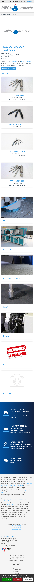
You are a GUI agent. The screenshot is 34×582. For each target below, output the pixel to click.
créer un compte (26, 62)
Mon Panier (17, 571)
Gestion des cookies (17, 556)
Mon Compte (17, 569)
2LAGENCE (22, 560)
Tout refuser (17, 579)
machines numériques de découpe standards (16, 484)
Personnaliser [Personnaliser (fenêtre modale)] (28, 579)
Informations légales (17, 558)
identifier (14, 62)
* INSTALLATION (17, 526)
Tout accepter (6, 579)
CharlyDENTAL (10, 505)
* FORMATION (17, 528)
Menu (29, 1)
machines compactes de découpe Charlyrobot (14, 500)
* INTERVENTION (17, 530)
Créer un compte (19, 1)
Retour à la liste (8, 69)
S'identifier (6, 1)
